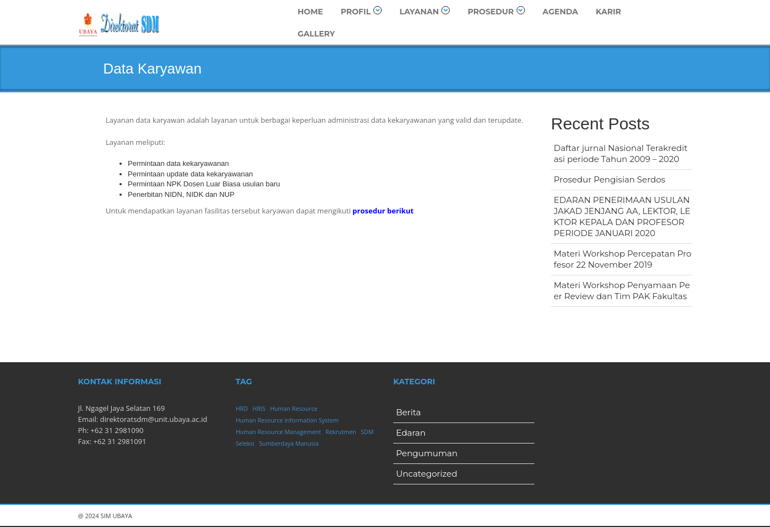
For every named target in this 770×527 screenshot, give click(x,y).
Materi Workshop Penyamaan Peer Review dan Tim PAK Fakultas (622, 290)
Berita (408, 412)
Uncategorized (426, 473)
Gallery (316, 34)
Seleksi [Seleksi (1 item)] (245, 443)
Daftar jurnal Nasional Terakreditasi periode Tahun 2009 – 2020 (621, 153)
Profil (361, 11)
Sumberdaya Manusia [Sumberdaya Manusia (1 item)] (289, 443)
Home (310, 12)
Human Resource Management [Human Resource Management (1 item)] (278, 432)
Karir (608, 12)
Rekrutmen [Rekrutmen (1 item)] (341, 432)
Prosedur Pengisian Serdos (609, 179)
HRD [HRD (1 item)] (242, 409)
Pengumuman (426, 453)
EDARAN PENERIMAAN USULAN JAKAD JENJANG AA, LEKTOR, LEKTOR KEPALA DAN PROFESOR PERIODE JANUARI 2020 (622, 216)
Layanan (424, 11)
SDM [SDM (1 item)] (367, 432)
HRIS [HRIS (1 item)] (259, 409)
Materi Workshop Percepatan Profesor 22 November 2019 (622, 259)
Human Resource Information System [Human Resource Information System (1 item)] (287, 420)
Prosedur (495, 11)
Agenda (560, 12)
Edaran (410, 432)
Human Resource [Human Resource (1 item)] (294, 409)
